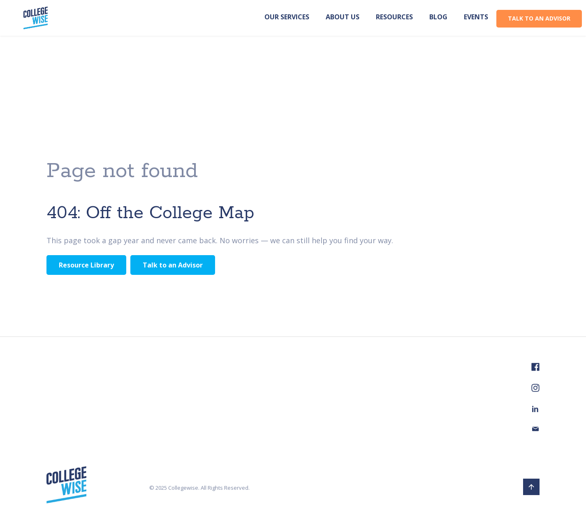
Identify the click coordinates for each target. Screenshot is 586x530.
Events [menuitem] (476, 16)
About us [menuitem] (342, 16)
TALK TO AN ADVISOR (539, 18)
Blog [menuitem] (438, 16)
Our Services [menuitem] (286, 16)
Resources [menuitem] (394, 16)
